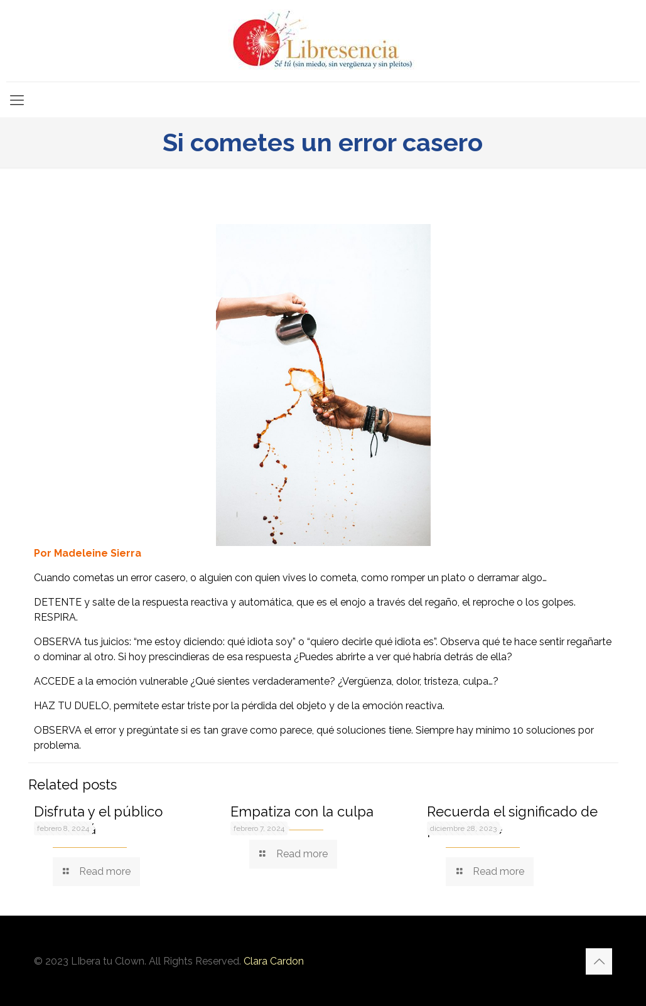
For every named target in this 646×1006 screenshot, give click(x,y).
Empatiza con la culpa (302, 811)
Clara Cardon (274, 961)
